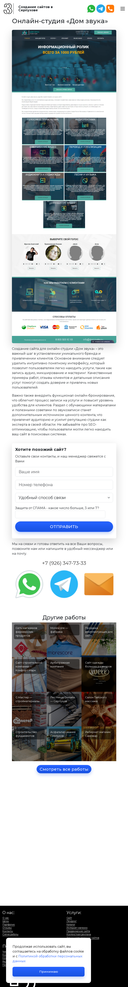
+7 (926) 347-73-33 (64, 563)
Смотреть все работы (64, 769)
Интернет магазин (77, 927)
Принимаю (48, 971)
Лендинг (72, 921)
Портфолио (8, 924)
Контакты (7, 931)
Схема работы (10, 934)
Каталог (71, 924)
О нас (5, 917)
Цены (5, 921)
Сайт (69, 917)
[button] (123, 8)
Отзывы (7, 927)
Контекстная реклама (79, 934)
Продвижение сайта (78, 931)
